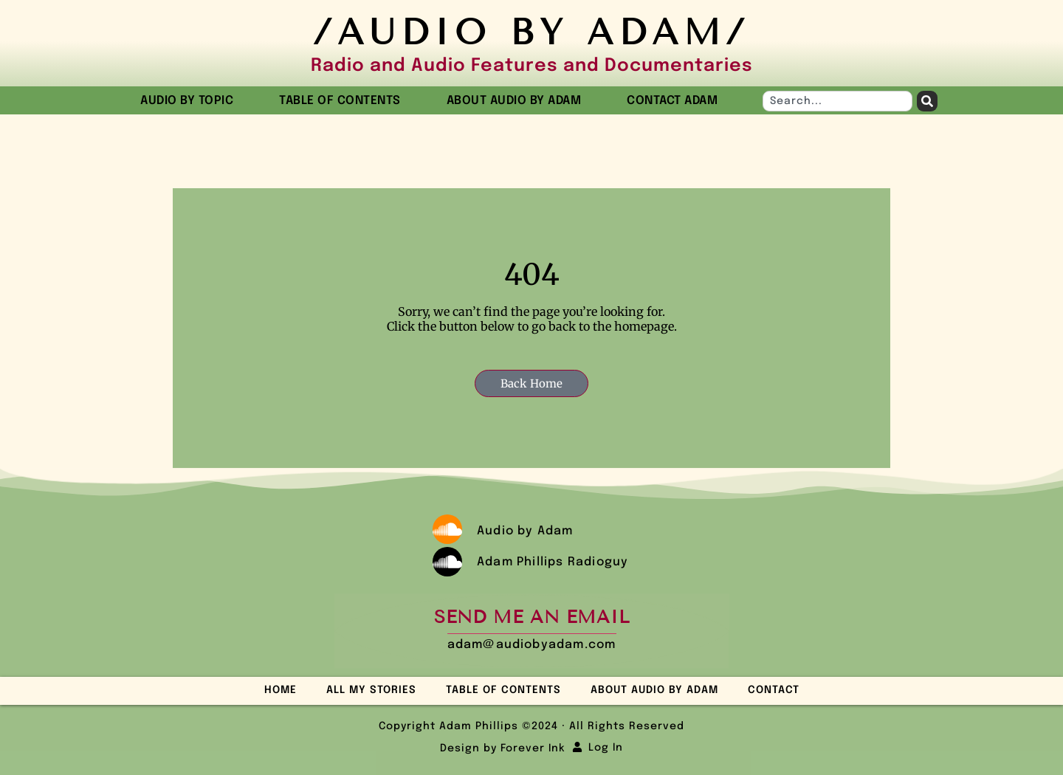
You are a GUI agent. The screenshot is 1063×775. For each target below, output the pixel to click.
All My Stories (371, 690)
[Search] (927, 101)
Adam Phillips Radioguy (552, 562)
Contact (773, 690)
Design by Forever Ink (502, 748)
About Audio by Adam (518, 101)
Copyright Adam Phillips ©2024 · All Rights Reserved (531, 726)
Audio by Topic (190, 101)
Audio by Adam (525, 531)
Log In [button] (605, 748)
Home (280, 690)
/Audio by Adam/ (531, 32)
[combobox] (837, 101)
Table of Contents (343, 101)
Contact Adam (672, 100)
